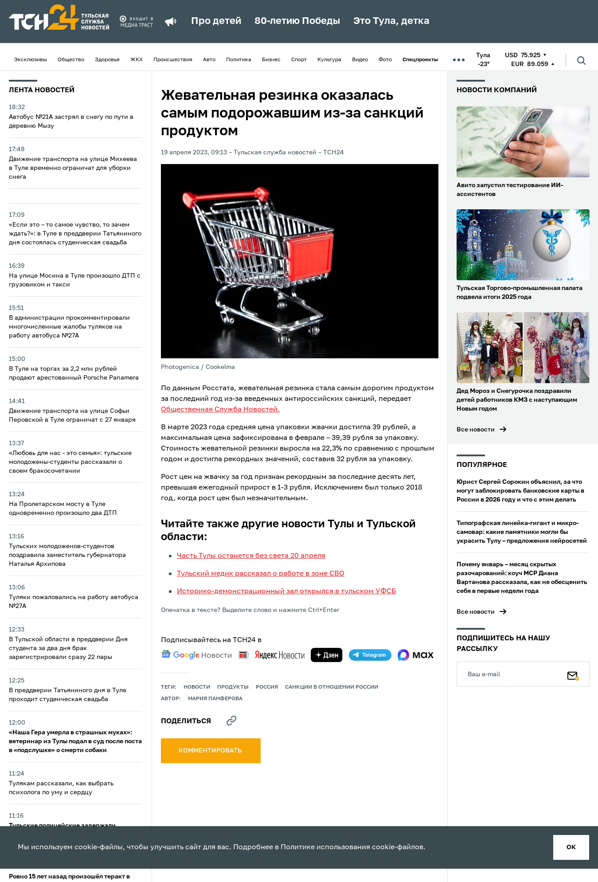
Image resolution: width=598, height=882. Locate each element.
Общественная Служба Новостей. (220, 409)
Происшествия (172, 60)
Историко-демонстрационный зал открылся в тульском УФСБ (286, 591)
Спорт (299, 60)
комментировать (211, 751)
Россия (267, 687)
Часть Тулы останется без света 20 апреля (251, 556)
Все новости (476, 430)
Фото (385, 60)
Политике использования (325, 847)
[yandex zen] (327, 655)
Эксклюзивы (30, 60)
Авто (209, 60)
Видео (360, 60)
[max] (416, 655)
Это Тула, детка (391, 21)
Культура (329, 60)
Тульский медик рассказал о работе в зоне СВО (260, 573)
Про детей (216, 21)
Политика (238, 60)
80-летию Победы (297, 21)
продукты (233, 687)
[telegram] (370, 655)
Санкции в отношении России (331, 687)
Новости (197, 687)
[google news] (196, 655)
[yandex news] (271, 654)
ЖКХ (136, 60)
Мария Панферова (215, 699)
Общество (71, 60)
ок (571, 847)
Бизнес (271, 60)
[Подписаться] (573, 674)
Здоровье (107, 60)
